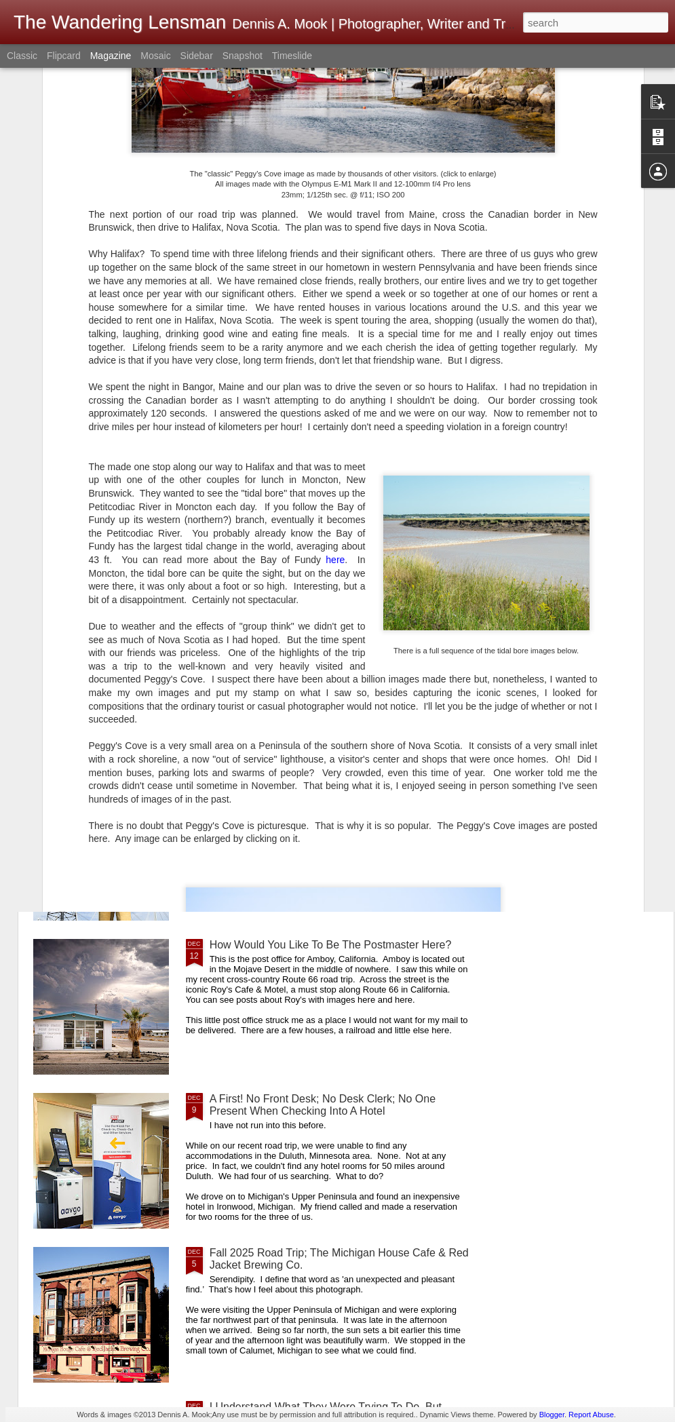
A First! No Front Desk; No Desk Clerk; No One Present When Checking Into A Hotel (323, 1105)
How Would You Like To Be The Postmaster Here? (331, 944)
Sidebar (196, 55)
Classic (22, 55)
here (335, 350)
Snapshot (243, 55)
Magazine (111, 55)
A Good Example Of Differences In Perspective (322, 790)
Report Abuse (591, 1414)
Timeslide (292, 55)
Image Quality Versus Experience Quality (269, 528)
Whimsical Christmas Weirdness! (588, 528)
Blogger (551, 1414)
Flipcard (64, 55)
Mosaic (155, 55)
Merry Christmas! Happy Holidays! (419, 528)
